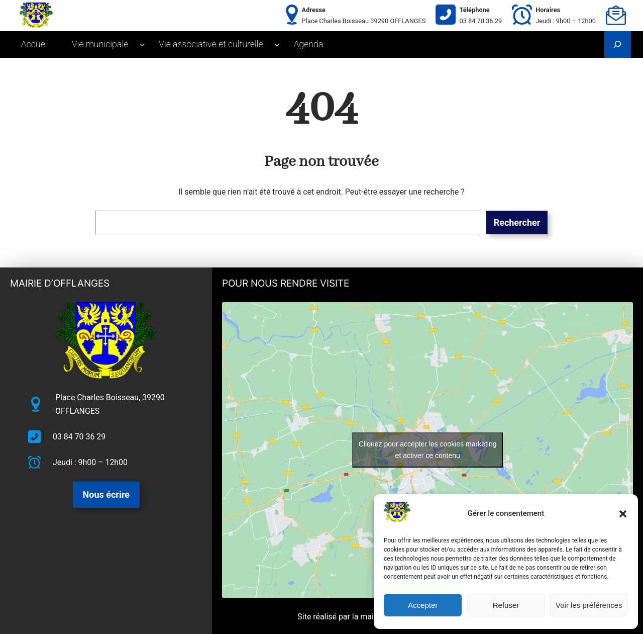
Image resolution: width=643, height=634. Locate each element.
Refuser (506, 605)
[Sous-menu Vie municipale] (142, 44)
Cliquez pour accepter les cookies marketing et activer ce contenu (428, 450)
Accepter (423, 605)
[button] (623, 514)
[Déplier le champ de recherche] (617, 44)
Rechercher (517, 222)
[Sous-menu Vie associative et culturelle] (277, 44)
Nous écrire (106, 494)
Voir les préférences (589, 605)
